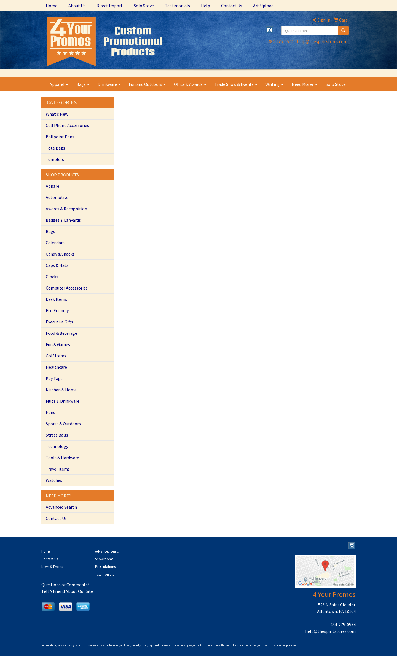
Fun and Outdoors (147, 84)
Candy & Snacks (60, 254)
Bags (82, 84)
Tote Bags (55, 148)
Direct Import (109, 5)
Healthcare (56, 367)
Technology (57, 446)
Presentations (105, 566)
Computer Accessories (67, 288)
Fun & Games (58, 344)
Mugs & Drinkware (62, 401)
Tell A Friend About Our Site (67, 591)
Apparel (59, 84)
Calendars (55, 242)
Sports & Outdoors (63, 423)
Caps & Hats (57, 265)
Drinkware (109, 84)
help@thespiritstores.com (322, 41)
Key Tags (54, 378)
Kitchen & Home (61, 389)
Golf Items (56, 355)
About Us (76, 5)
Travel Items (58, 469)
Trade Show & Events (235, 84)
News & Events (52, 566)
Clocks (52, 276)
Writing (274, 84)
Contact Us (231, 5)
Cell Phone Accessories (67, 125)
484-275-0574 (280, 41)
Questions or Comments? (65, 584)
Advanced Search (61, 507)
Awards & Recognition (66, 208)
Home (51, 5)
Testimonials (177, 5)
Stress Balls (57, 435)
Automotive (57, 197)
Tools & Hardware (62, 457)
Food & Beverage (61, 333)
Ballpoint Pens (60, 136)
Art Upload (263, 5)
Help (205, 5)
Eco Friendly (57, 310)
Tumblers (55, 159)
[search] (343, 30)
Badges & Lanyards (63, 220)
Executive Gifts (59, 322)
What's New (57, 114)
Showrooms (104, 559)
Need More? (304, 84)
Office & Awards (190, 84)
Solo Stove (144, 5)
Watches (54, 480)
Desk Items (56, 299)
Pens (50, 412)
